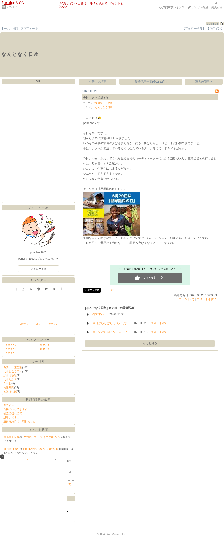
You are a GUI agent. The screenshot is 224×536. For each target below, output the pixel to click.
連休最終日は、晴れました (19, 421)
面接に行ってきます (15, 409)
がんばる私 (10, 375)
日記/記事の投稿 (38, 399)
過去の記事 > (203, 81)
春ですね (8, 405)
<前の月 (24, 324)
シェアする (109, 290)
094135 (213, 23)
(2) (106, 97)
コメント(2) (186, 299)
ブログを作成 (200, 7)
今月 (38, 324)
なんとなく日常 (12, 371)
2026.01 (11, 353)
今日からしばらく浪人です (109, 323)
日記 (15, 28)
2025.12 (44, 345)
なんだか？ (10, 379)
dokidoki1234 (11, 437)
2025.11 (44, 349)
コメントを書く (207, 299)
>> (170, 7)
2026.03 (11, 345)
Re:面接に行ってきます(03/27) (41, 437)
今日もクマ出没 (93, 97)
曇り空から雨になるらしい (109, 332)
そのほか (11, 7)
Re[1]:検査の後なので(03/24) (40, 448)
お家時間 (8, 387)
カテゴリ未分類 (12, 367)
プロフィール (29, 28)
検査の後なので (12, 413)
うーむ (7, 383)
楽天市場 (216, 7)
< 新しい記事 (97, 81)
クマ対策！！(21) (102, 103)
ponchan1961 (12, 448)
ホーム (5, 28)
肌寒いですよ (11, 417)
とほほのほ (10, 391)
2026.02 (11, 349)
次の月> (52, 324)
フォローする (38, 268)
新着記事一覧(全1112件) (151, 81)
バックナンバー (38, 339)
